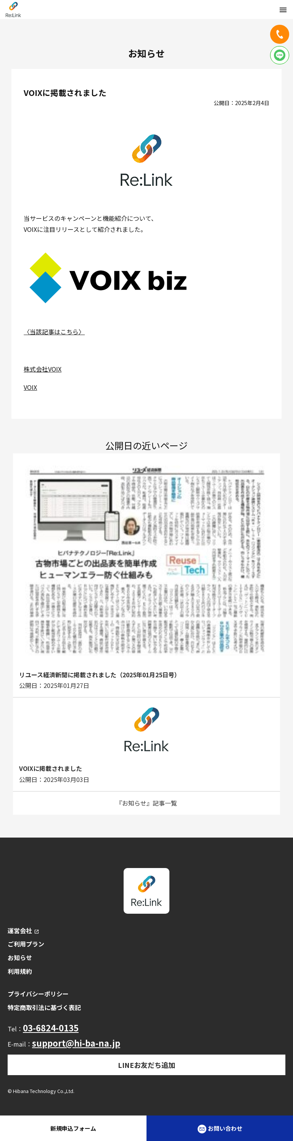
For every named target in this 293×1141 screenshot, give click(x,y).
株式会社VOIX (42, 368)
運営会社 (23, 930)
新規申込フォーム (73, 1128)
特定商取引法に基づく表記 (44, 1007)
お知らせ (20, 957)
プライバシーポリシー (38, 993)
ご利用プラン (26, 943)
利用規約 (20, 971)
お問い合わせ (220, 1128)
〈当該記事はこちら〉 (54, 331)
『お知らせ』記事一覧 (146, 802)
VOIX (30, 387)
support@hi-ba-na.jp (76, 1043)
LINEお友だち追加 (146, 1065)
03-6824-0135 (51, 1027)
